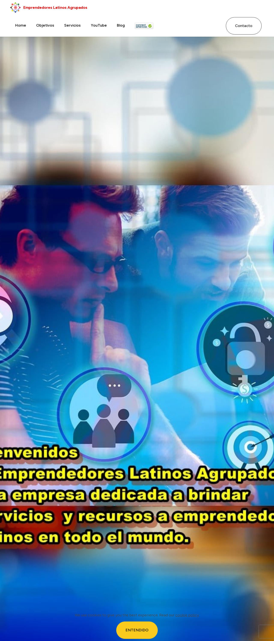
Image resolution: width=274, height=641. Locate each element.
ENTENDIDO (137, 630)
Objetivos (45, 25)
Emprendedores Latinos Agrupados (56, 7)
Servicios (72, 25)
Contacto (243, 25)
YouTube (99, 25)
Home (20, 25)
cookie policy (187, 615)
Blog (121, 25)
